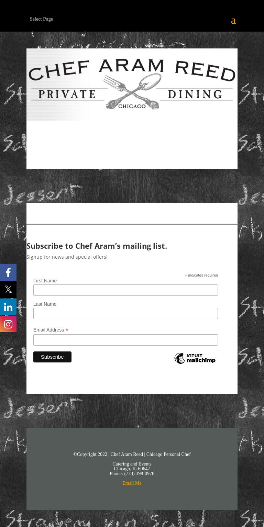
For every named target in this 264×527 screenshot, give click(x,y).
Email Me (132, 483)
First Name (45, 280)
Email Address (50, 330)
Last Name (45, 304)
